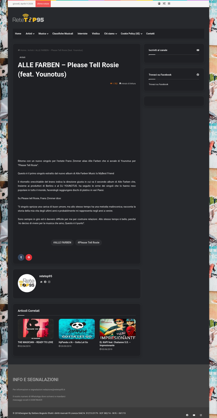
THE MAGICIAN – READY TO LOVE (35, 341)
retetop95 (45, 276)
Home (18, 33)
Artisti (29, 33)
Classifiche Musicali (62, 33)
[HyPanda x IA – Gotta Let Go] (77, 328)
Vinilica (96, 33)
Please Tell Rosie (89, 242)
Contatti (150, 33)
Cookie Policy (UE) (130, 33)
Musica (42, 33)
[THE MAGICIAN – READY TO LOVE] (36, 328)
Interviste (83, 33)
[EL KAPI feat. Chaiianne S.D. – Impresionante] (118, 328)
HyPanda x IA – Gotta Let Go (73, 341)
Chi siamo (109, 33)
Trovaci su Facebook (158, 84)
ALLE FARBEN (63, 242)
